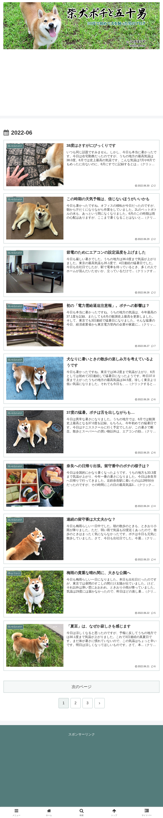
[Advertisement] (81, 85)
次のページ (82, 687)
